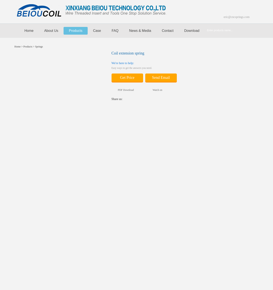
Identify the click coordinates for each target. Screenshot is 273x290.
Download (191, 30)
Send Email (161, 77)
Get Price (127, 77)
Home (27, 31)
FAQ (115, 30)
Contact (168, 30)
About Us (51, 30)
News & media (140, 30)
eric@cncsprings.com (237, 17)
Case (97, 30)
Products (75, 30)
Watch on (154, 90)
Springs (39, 46)
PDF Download (123, 90)
